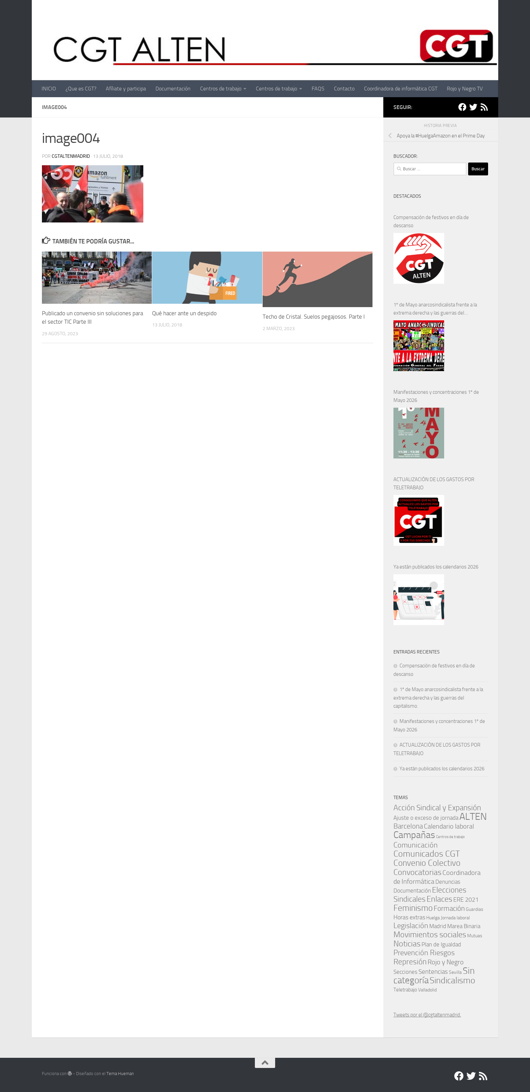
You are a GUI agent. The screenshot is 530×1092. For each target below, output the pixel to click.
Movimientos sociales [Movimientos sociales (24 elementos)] (429, 934)
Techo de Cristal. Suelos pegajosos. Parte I (314, 316)
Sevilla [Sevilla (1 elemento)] (455, 972)
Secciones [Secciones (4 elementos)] (405, 971)
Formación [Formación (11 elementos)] (449, 908)
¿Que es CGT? (81, 88)
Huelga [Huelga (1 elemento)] (433, 917)
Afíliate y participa (126, 88)
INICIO (49, 88)
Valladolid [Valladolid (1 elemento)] (427, 989)
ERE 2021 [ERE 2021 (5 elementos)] (466, 899)
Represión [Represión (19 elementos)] (410, 961)
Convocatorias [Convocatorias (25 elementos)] (417, 872)
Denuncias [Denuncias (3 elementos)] (447, 882)
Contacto (344, 88)
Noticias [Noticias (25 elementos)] (406, 943)
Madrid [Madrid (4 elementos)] (437, 926)
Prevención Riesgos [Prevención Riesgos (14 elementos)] (424, 952)
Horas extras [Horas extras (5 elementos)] (409, 917)
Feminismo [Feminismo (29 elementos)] (413, 908)
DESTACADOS (407, 196)
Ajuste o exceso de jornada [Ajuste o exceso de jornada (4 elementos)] (425, 817)
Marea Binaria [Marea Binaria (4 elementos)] (463, 926)
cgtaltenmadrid (71, 156)
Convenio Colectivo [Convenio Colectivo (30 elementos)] (426, 863)
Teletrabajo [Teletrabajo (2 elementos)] (405, 990)
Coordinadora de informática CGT (400, 88)
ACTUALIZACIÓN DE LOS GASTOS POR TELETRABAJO (433, 483)
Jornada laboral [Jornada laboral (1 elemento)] (455, 917)
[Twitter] (473, 107)
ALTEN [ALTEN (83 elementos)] (473, 816)
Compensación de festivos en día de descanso (431, 221)
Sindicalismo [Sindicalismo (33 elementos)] (452, 980)
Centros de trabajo (220, 88)
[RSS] (484, 107)
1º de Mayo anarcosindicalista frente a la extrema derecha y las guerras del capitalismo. (435, 309)
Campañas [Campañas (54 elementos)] (414, 834)
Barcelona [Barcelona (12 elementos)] (408, 826)
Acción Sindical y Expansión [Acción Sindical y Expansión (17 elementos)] (437, 807)
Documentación (173, 88)
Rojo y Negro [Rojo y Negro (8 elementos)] (446, 962)
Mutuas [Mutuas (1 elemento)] (474, 935)
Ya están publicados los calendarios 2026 (435, 567)
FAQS (318, 88)
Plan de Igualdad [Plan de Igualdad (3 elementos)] (441, 944)
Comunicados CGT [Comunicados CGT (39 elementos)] (426, 854)
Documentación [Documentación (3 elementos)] (412, 890)
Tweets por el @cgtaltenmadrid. (427, 1015)
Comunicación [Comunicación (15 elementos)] (415, 845)
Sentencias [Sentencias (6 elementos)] (433, 972)
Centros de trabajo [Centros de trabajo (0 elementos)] (450, 837)
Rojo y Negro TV (465, 88)
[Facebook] (462, 107)
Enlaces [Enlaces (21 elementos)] (439, 899)
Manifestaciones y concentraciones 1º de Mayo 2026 (436, 396)
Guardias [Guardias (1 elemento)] (474, 909)
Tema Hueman (120, 1073)
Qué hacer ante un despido (184, 313)
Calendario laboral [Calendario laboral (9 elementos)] (449, 826)
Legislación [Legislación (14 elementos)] (410, 925)
